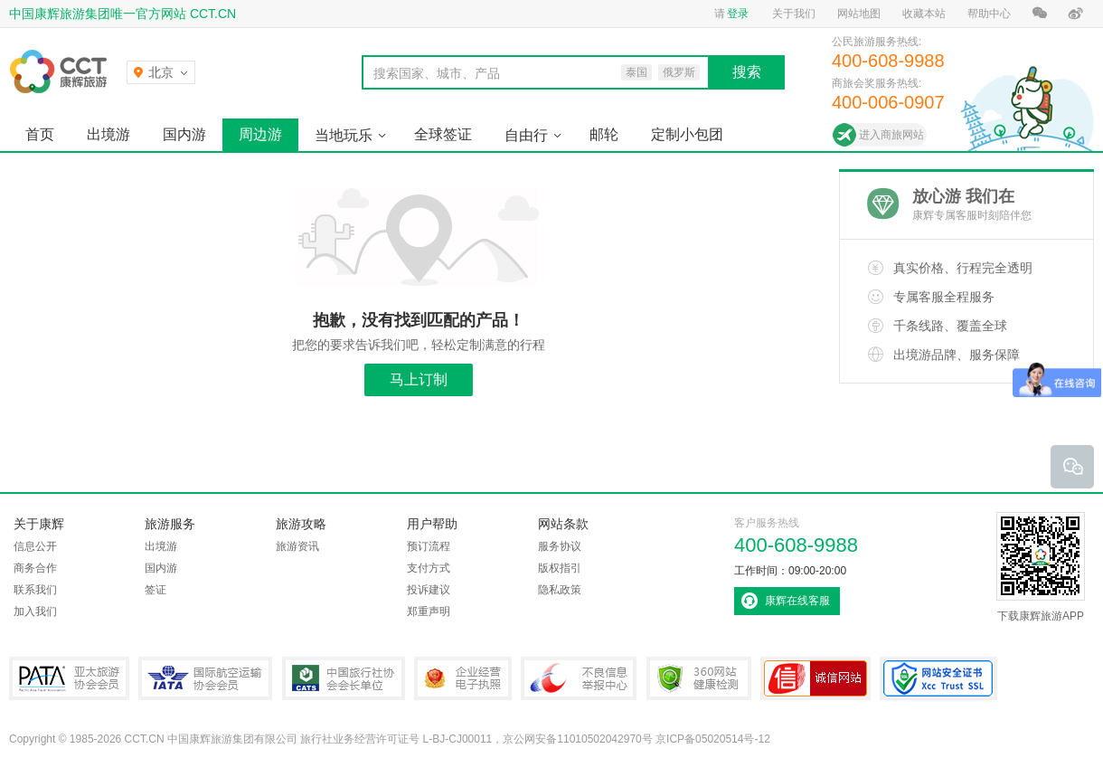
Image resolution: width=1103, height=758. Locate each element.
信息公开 (35, 546)
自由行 (526, 135)
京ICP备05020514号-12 (712, 739)
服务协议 (559, 546)
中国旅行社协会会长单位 (343, 678)
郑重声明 (428, 611)
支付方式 (428, 568)
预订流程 (428, 546)
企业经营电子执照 (463, 678)
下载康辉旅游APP (1040, 567)
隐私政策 (559, 589)
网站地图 (859, 13)
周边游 (260, 134)
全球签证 (443, 134)
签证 (155, 589)
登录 (738, 13)
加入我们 (35, 611)
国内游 (184, 134)
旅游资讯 (297, 546)
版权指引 (559, 568)
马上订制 (419, 379)
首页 (39, 134)
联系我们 (35, 589)
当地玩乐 (343, 135)
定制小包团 (687, 134)
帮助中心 (989, 13)
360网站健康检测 (698, 678)
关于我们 (793, 13)
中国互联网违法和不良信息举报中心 (578, 678)
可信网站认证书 (815, 678)
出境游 (108, 134)
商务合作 (35, 568)
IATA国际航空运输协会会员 (205, 678)
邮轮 (603, 134)
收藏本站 (924, 13)
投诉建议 (428, 589)
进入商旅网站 (891, 134)
